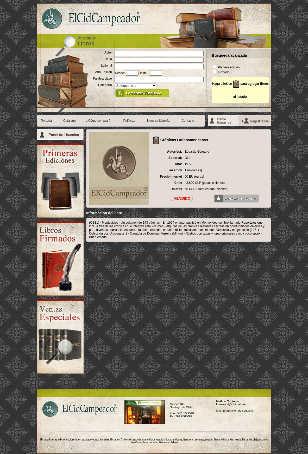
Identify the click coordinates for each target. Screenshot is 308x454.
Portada (46, 120)
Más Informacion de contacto (234, 410)
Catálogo (69, 120)
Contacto (187, 120)
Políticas (129, 120)
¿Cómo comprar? (98, 120)
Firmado (221, 72)
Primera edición (226, 67)
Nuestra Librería (158, 120)
